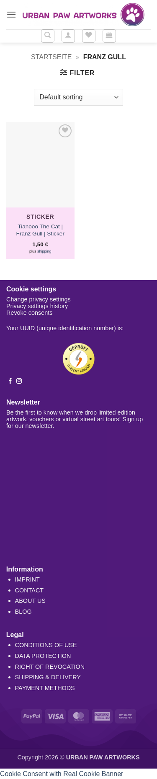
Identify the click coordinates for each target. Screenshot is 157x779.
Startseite (51, 57)
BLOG (23, 611)
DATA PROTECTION (43, 656)
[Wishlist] (88, 36)
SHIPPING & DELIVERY (48, 677)
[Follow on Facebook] (10, 381)
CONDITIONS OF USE (46, 645)
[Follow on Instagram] (19, 381)
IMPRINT (27, 579)
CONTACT (29, 590)
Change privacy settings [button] (38, 299)
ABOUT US (30, 600)
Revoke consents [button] (29, 312)
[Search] (47, 36)
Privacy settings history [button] (37, 306)
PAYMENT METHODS (45, 688)
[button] (11, 14)
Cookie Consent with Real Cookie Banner (61, 773)
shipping (44, 251)
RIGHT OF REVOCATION (50, 666)
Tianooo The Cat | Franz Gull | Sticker (40, 230)
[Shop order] (78, 97)
